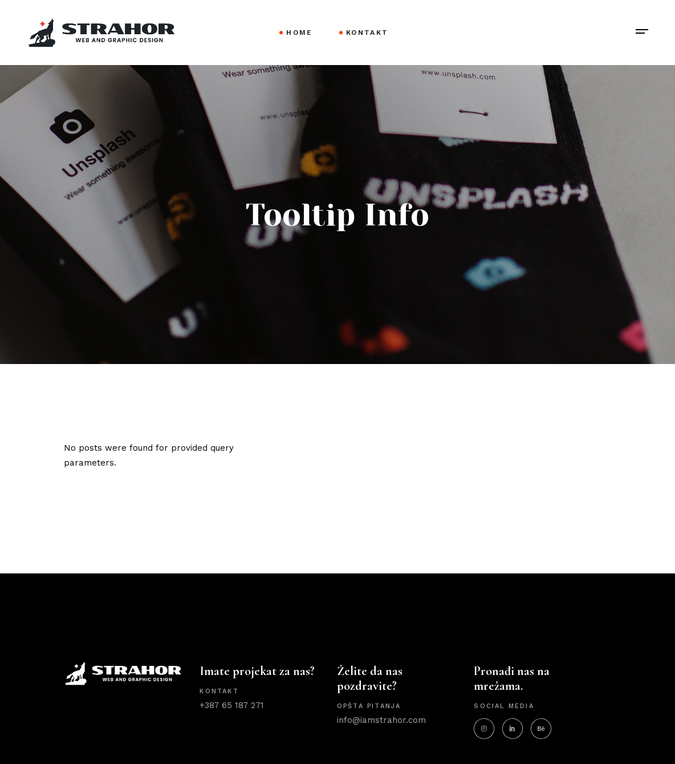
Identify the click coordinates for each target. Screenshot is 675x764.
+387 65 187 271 (232, 705)
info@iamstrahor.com (381, 720)
